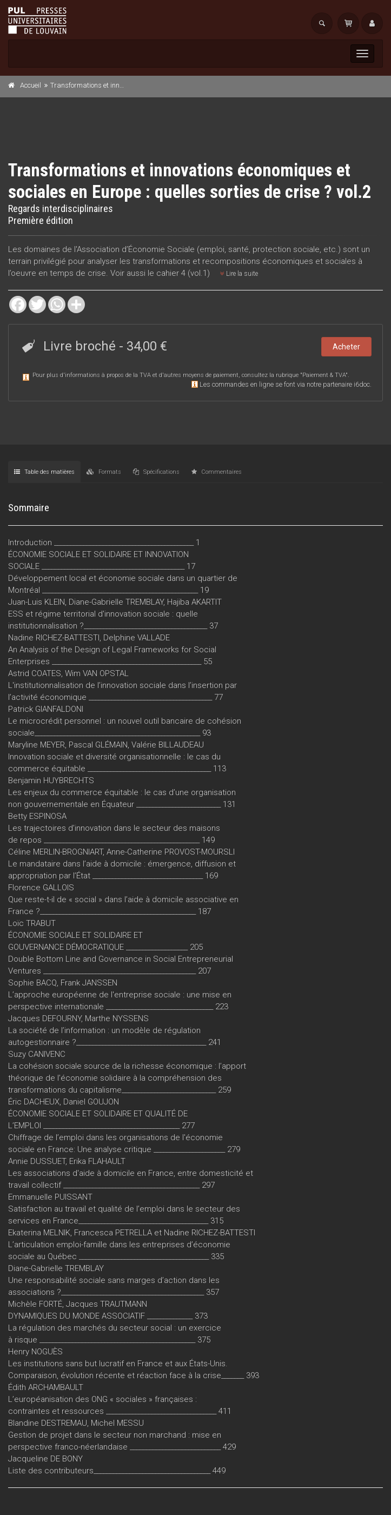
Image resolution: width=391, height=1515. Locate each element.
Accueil (30, 85)
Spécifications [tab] (156, 471)
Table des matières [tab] (44, 471)
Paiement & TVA (324, 375)
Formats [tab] (104, 471)
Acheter (346, 346)
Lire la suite (239, 273)
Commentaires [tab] (216, 471)
